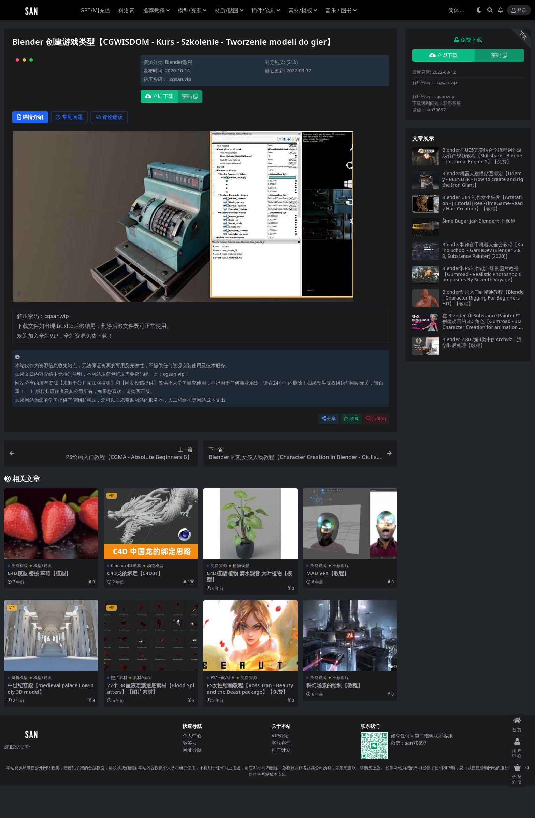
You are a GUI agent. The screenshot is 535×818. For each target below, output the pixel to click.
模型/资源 (42, 598)
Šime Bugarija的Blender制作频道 (479, 221)
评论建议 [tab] (115, 149)
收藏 (351, 451)
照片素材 (119, 710)
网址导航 (192, 782)
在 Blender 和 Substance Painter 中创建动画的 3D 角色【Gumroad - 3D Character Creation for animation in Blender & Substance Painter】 (482, 324)
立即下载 (159, 96)
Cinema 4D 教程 (126, 598)
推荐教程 (340, 598)
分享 (329, 451)
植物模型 (241, 598)
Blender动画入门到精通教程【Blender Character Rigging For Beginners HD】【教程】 (483, 298)
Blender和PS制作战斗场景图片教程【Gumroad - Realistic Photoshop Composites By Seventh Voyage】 (482, 274)
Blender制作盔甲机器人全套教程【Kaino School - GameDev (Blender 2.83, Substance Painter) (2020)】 (482, 250)
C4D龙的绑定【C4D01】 (135, 605)
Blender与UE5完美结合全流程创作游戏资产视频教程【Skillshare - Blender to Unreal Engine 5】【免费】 (482, 156)
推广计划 (281, 782)
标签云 (190, 775)
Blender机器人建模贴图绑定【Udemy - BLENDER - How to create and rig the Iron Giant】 (482, 179)
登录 (518, 10)
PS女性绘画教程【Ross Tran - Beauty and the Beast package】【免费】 (250, 721)
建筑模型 (19, 710)
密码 (190, 96)
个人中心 (192, 768)
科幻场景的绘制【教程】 (334, 718)
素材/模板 (142, 710)
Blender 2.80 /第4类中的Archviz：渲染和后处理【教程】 (482, 342)
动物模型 (155, 598)
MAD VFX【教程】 (328, 605)
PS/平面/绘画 (223, 710)
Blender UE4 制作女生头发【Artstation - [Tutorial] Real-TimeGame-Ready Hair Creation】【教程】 (482, 203)
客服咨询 (281, 775)
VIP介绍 (280, 768)
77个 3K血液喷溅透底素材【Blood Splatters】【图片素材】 (150, 721)
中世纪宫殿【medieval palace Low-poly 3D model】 (50, 721)
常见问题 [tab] (72, 149)
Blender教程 (178, 62)
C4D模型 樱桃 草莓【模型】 (39, 605)
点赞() (376, 451)
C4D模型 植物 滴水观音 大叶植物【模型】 (249, 608)
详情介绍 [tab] (31, 149)
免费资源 (19, 598)
